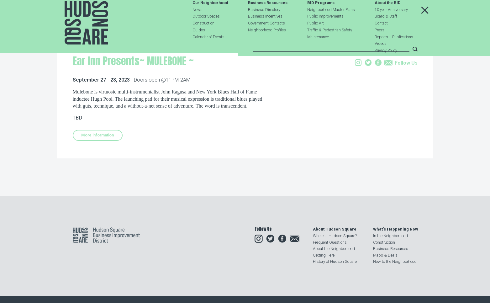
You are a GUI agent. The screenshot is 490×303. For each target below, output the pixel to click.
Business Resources (267, 18)
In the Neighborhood (390, 235)
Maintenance (318, 51)
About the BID (388, 18)
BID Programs (321, 18)
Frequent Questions (330, 242)
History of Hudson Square (335, 261)
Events (114, 89)
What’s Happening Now (395, 229)
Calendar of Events (208, 51)
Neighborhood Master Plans (331, 24)
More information (97, 175)
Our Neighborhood (210, 18)
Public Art (315, 38)
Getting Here (324, 255)
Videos (381, 58)
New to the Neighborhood (395, 261)
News (197, 24)
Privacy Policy (386, 65)
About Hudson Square (334, 229)
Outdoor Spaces (206, 31)
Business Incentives (265, 31)
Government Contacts (266, 38)
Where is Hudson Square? (335, 235)
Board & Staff (386, 31)
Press (379, 44)
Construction (203, 38)
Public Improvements (325, 31)
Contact (381, 38)
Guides (198, 44)
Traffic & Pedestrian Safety (329, 44)
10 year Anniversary (391, 24)
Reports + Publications (394, 51)
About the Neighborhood (334, 248)
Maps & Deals (385, 255)
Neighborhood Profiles (267, 44)
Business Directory (264, 24)
